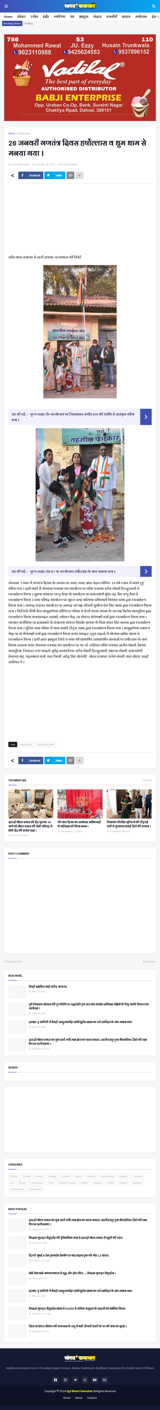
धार (72, 17)
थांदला (97, 17)
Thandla (27, 1176)
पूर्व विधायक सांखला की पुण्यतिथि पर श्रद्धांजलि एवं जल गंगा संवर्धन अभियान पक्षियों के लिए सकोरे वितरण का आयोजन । (89, 1006)
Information (35, 1189)
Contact (92, 1398)
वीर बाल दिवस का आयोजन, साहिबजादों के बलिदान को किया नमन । (79, 824)
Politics (84, 1183)
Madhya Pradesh (67, 1183)
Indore (39, 1176)
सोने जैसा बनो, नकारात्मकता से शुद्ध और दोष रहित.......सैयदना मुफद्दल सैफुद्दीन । (72, 1273)
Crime (78, 1176)
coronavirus (37, 1183)
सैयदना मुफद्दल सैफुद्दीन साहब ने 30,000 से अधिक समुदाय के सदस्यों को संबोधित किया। (77, 1309)
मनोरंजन (141, 17)
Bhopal (22, 1183)
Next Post (148, 962)
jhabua (14, 1176)
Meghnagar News (45, 744)
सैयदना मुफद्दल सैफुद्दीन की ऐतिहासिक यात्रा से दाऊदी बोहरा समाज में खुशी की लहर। (76, 1238)
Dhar (51, 1183)
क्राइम (126, 17)
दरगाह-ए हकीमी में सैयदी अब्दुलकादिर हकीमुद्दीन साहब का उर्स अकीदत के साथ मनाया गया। (80, 1022)
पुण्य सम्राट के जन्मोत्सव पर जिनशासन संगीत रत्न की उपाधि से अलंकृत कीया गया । (72, 417)
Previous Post (14, 962)
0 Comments (69, 164)
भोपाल (21, 17)
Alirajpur (52, 1176)
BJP (12, 1183)
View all (147, 780)
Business (137, 1183)
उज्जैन (34, 17)
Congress (137, 1176)
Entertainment (17, 1189)
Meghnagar (24, 133)
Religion (124, 1176)
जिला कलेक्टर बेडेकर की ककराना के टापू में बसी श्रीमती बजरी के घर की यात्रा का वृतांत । (78, 1326)
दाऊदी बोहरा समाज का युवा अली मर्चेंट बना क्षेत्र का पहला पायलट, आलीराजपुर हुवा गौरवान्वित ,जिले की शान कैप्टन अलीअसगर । (88, 1042)
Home (8, 17)
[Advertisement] (80, 220)
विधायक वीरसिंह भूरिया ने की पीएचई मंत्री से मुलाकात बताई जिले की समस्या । (129, 824)
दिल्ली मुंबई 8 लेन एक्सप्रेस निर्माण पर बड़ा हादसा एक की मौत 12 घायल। (69, 1256)
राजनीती (111, 17)
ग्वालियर (59, 17)
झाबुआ (83, 17)
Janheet (66, 1176)
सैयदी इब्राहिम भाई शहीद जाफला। (48, 987)
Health (111, 1183)
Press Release (107, 1176)
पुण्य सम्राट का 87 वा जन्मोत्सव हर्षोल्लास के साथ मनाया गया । (72, 571)
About (78, 1398)
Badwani (98, 1183)
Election (123, 1183)
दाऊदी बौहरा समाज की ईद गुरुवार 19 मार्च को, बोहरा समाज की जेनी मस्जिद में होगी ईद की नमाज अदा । (30, 826)
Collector (91, 1176)
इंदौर (46, 17)
